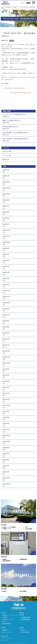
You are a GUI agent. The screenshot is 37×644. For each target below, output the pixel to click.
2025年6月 (5, 212)
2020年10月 (6, 441)
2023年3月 (5, 339)
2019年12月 (6, 478)
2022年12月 (6, 351)
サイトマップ (4, 640)
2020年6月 (5, 460)
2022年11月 (6, 357)
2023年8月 (5, 309)
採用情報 (3, 627)
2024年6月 (5, 260)
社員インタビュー (7, 632)
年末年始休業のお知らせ (10, 126)
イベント (5, 155)
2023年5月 (5, 327)
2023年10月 (6, 302)
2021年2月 (5, 429)
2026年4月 (5, 170)
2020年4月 (5, 466)
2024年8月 (5, 248)
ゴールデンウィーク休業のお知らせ (14, 114)
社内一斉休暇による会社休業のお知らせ (15, 132)
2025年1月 (5, 224)
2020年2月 (5, 472)
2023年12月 (6, 290)
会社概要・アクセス (7, 528)
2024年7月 (5, 254)
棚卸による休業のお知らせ (11, 120)
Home (3, 7)
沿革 (26, 527)
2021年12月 (6, 399)
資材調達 (21, 627)
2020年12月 (6, 435)
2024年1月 (5, 284)
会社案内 (3, 612)
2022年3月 (5, 387)
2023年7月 (5, 315)
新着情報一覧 (8, 7)
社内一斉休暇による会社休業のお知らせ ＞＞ (22, 92)
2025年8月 (5, 200)
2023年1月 (5, 345)
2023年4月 (5, 333)
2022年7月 (5, 375)
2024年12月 (6, 230)
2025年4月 (5, 218)
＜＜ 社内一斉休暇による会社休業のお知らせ (13, 88)
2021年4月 (5, 423)
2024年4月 (5, 266)
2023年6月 (5, 321)
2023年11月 (6, 296)
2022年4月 (5, 381)
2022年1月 (5, 393)
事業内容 (21, 612)
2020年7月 (5, 453)
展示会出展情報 (28, 528)
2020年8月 (5, 447)
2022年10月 (6, 363)
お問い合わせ (4, 636)
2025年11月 (6, 188)
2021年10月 (6, 405)
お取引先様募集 (22, 591)
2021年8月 (5, 411)
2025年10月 (6, 194)
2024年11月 (6, 236)
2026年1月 (5, 176)
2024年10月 (6, 242)
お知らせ (5, 151)
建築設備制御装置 (6, 560)
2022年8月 (5, 369)
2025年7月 (5, 206)
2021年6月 (5, 417)
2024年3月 (5, 272)
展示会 (15, 7)
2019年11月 (6, 484)
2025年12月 (6, 182)
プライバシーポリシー (7, 638)
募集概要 (5, 630)
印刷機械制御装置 (23, 559)
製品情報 (4, 559)
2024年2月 (5, 278)
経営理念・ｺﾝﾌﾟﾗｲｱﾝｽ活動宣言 (9, 527)
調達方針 (4, 591)
